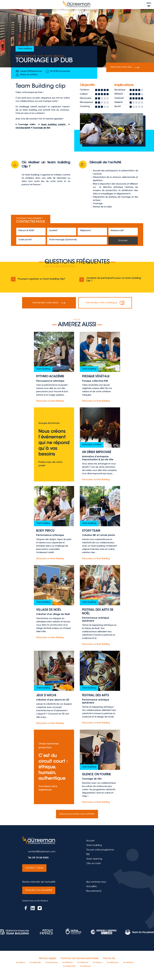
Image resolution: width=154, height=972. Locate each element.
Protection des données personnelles (80, 957)
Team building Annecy (85, 964)
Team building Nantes (128, 960)
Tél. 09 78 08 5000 (38, 858)
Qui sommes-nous (96, 881)
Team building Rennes (67, 960)
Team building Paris (20, 960)
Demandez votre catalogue (105, 302)
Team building (94, 845)
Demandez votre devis (125, 67)
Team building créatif (54, 125)
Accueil (90, 841)
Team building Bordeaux (113, 960)
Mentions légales (47, 957)
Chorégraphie (23, 128)
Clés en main (93, 863)
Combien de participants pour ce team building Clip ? (110, 279)
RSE (88, 854)
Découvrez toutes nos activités (77, 814)
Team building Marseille (35, 960)
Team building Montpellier (69, 964)
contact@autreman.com (41, 852)
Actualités (91, 886)
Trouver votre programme (100, 850)
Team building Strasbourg (51, 960)
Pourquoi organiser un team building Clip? (38, 279)
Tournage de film (41, 128)
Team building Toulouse (82, 960)
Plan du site (109, 957)
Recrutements (94, 890)
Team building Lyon (97, 960)
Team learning (94, 859)
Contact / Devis (34, 867)
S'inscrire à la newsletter (38, 889)
